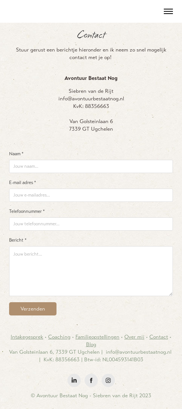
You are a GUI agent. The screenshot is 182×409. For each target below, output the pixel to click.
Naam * (16, 153)
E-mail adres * (22, 182)
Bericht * (18, 240)
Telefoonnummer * (27, 211)
